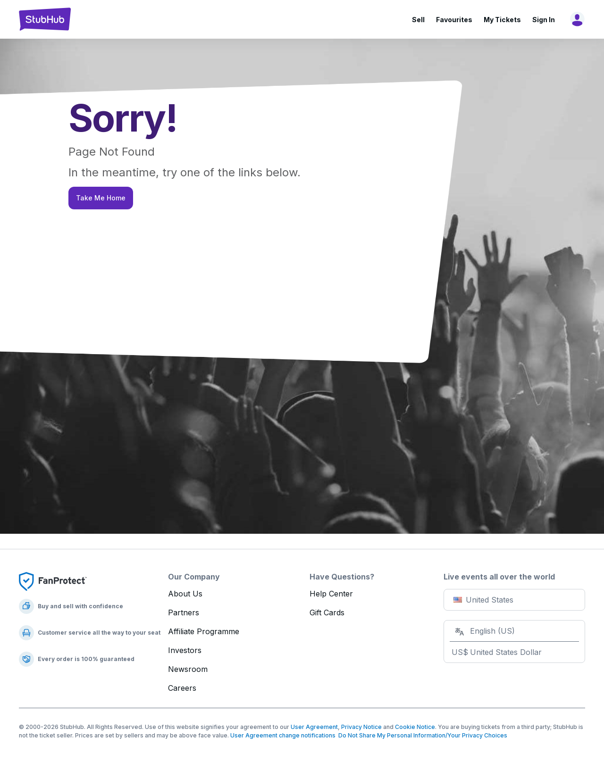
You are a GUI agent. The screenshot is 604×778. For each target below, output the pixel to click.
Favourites (454, 20)
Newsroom (188, 669)
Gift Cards (327, 612)
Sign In (543, 20)
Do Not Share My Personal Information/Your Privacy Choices (421, 735)
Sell (418, 20)
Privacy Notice (361, 726)
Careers (182, 688)
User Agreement (314, 726)
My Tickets (502, 20)
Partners (183, 612)
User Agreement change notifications (283, 735)
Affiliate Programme (203, 631)
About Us (185, 593)
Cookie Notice (415, 726)
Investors (184, 650)
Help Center (331, 593)
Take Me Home (101, 198)
